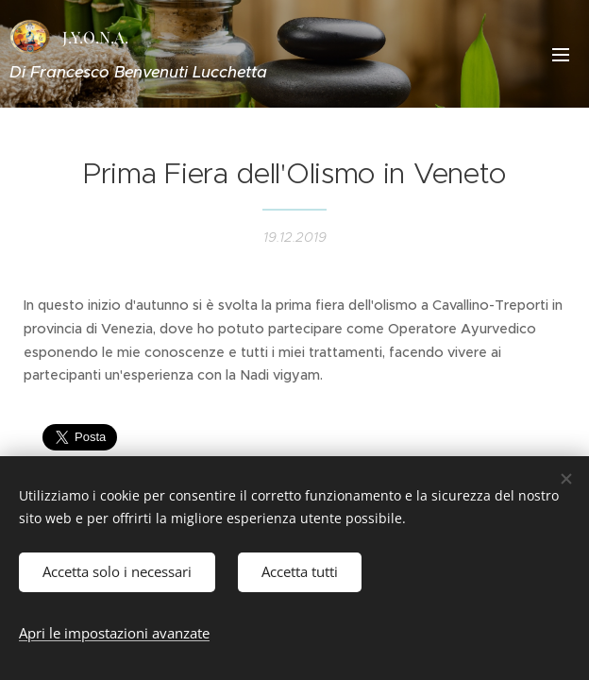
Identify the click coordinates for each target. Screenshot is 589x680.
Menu (560, 55)
